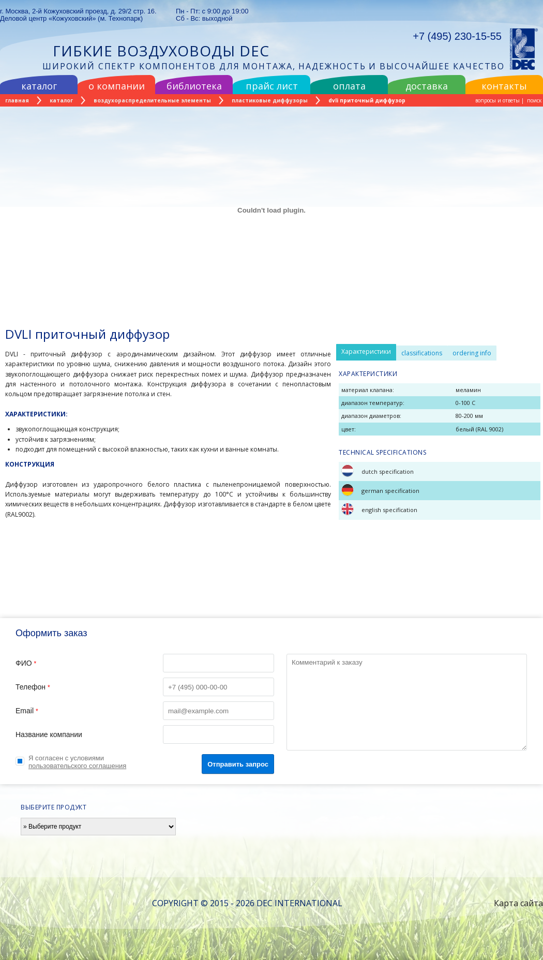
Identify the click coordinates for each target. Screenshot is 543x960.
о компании (116, 86)
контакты (504, 86)
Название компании (145, 734)
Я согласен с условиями (77, 762)
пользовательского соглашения (77, 766)
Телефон (145, 687)
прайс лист (272, 86)
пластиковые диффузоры (270, 100)
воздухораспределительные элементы (152, 100)
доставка (426, 86)
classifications (421, 353)
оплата (349, 86)
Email (145, 710)
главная (17, 100)
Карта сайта (518, 903)
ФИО (145, 663)
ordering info (471, 353)
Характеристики (366, 351)
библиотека (194, 86)
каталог (39, 86)
